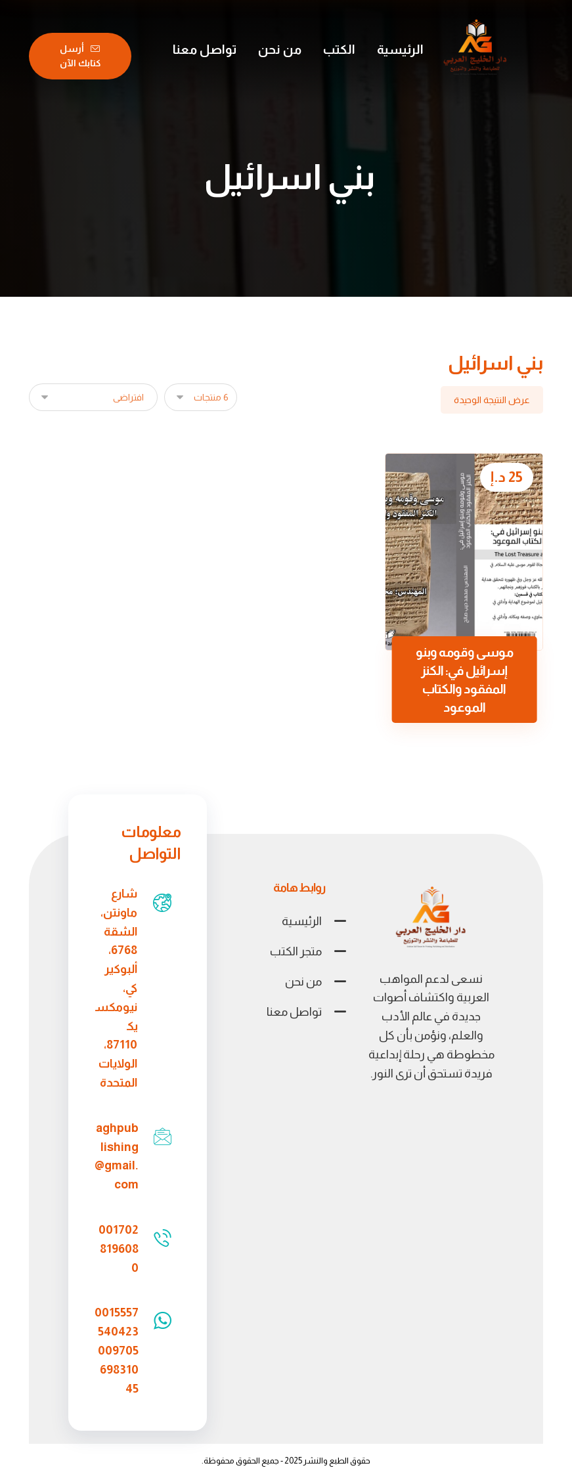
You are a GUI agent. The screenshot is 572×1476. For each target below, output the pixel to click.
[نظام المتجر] (93, 397)
